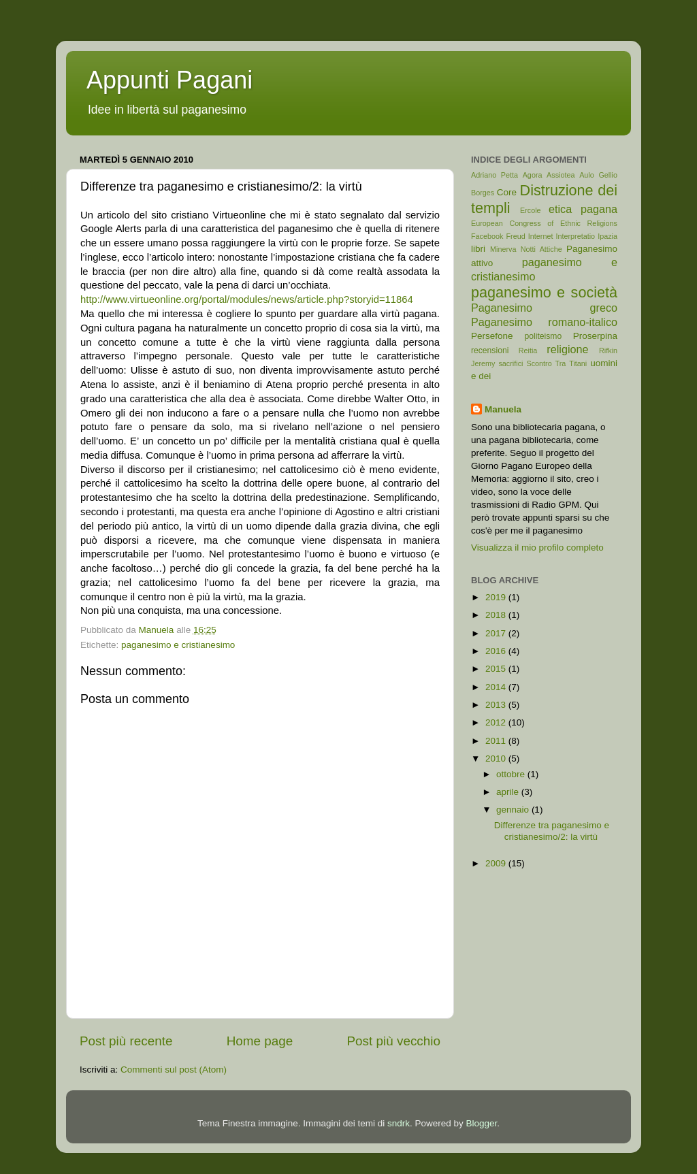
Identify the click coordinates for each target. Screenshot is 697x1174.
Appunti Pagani (169, 80)
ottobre (512, 774)
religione (567, 349)
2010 (496, 758)
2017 (496, 633)
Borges (482, 193)
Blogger (482, 1123)
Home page (260, 1041)
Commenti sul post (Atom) (173, 1069)
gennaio (514, 809)
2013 (496, 705)
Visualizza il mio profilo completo (537, 547)
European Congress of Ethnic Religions (544, 223)
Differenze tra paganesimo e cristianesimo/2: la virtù (551, 830)
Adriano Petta (494, 175)
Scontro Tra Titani (557, 363)
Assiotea (560, 175)
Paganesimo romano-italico (544, 322)
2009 (496, 863)
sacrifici (510, 363)
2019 (496, 597)
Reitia (528, 350)
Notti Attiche (541, 249)
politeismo (543, 336)
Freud (515, 236)
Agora (532, 175)
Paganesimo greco (544, 307)
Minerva (503, 249)
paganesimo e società (544, 292)
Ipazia (607, 236)
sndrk (398, 1123)
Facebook (487, 236)
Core (507, 192)
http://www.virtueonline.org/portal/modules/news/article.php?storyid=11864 (246, 299)
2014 (496, 687)
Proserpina (595, 336)
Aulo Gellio (598, 175)
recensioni (489, 350)
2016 (496, 651)
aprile (508, 792)
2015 (496, 669)
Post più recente (126, 1041)
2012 (496, 722)
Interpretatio (576, 236)
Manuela (503, 409)
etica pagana (583, 209)
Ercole (530, 210)
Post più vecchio (393, 1041)
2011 (496, 741)
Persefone (492, 336)
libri (478, 249)
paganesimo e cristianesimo (178, 645)
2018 (496, 615)
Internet (540, 236)
